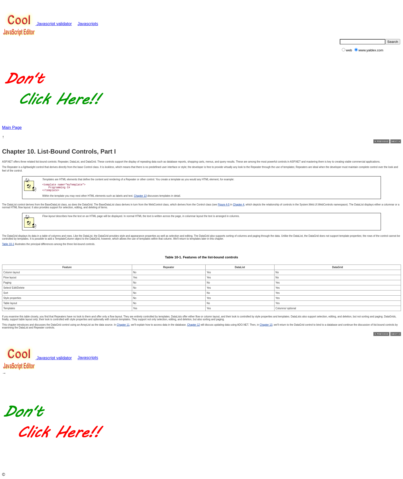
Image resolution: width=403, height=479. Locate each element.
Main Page (12, 127)
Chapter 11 (123, 324)
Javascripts (88, 24)
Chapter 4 (238, 204)
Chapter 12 (193, 324)
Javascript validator (37, 24)
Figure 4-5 (224, 204)
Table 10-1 (8, 244)
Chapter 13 (140, 195)
